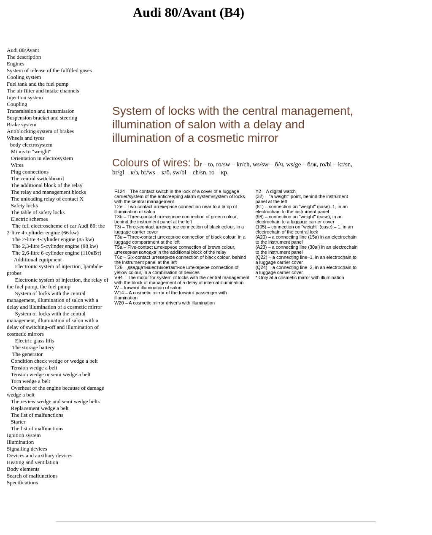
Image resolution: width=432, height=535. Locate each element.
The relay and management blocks (48, 192)
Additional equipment (38, 259)
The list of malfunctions (37, 415)
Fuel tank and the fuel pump (37, 84)
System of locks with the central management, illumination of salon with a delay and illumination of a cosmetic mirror (54, 300)
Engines (15, 63)
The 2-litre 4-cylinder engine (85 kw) (53, 239)
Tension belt (34, 367)
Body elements (23, 469)
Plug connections (30, 171)
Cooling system (24, 77)
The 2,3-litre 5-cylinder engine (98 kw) (55, 246)
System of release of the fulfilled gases (49, 70)
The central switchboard (37, 178)
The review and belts (55, 401)
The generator (27, 354)
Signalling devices (27, 448)
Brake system (21, 124)
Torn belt (30, 381)
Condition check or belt (54, 361)
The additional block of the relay (47, 185)
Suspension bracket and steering (42, 117)
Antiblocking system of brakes (40, 131)
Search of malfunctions (32, 476)
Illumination (20, 442)
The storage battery (33, 347)
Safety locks (24, 205)
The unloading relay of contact (47, 199)
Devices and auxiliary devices (40, 455)
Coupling (17, 104)
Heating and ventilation (32, 462)
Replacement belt (40, 408)
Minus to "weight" (31, 151)
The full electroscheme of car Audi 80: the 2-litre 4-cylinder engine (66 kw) (56, 229)
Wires (17, 165)
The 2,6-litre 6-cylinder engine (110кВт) (56, 253)
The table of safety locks (38, 212)
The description (24, 57)
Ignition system (24, 435)
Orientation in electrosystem (42, 158)
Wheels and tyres (26, 138)
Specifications (22, 482)
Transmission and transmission (41, 111)
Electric (34, 340)
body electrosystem (31, 144)
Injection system (25, 97)
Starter (18, 421)
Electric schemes (29, 219)
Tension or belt (51, 374)
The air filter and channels (43, 90)
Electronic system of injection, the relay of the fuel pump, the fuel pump (57, 283)
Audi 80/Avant (23, 50)
